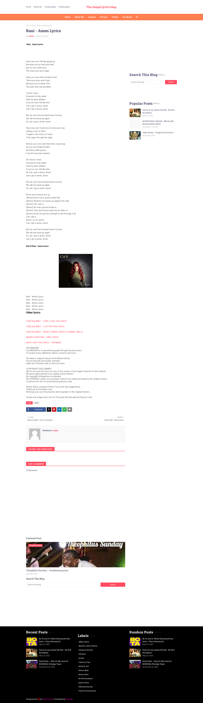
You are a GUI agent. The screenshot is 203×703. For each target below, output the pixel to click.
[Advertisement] (75, 606)
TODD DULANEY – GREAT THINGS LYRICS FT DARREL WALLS (54, 332)
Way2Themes (47, 699)
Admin (31, 36)
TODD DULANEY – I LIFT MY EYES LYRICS (45, 326)
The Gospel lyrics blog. (101, 7)
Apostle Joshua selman (88, 646)
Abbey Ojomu (84, 642)
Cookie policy (50, 7)
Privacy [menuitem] (103, 17)
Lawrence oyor (85, 662)
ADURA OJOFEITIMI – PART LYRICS (42, 337)
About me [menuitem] (79, 17)
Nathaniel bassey (86, 687)
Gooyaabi (69, 699)
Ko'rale (81, 658)
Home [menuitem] (67, 17)
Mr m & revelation (86, 679)
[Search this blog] (63, 585)
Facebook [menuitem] (127, 17)
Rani (34, 25)
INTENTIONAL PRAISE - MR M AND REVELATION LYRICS (158, 122)
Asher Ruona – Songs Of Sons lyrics (157, 132)
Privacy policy (64, 7)
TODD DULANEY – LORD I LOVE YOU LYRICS (46, 321)
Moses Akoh (84, 670)
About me (38, 7)
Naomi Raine (84, 683)
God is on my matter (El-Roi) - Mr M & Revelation (158, 111)
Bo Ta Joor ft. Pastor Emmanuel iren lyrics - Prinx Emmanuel (54, 640)
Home (28, 7)
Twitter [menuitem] (115, 17)
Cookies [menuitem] (92, 17)
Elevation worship (86, 650)
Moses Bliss (84, 675)
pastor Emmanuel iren (87, 691)
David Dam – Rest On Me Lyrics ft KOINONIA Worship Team (53, 662)
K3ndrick (82, 654)
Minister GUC (84, 666)
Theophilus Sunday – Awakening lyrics (47, 570)
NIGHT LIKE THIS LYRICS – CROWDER (43, 342)
